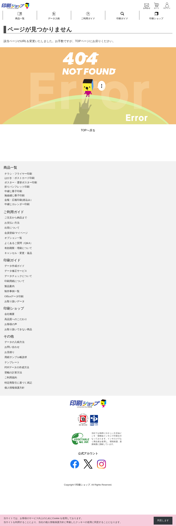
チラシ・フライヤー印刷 (18, 173)
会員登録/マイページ (16, 232)
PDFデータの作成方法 (16, 367)
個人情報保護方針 (14, 387)
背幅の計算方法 (13, 372)
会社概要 (9, 314)
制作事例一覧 (11, 291)
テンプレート (11, 362)
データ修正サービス (15, 270)
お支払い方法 (11, 222)
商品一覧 (10, 167)
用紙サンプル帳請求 (15, 357)
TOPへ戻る (88, 130)
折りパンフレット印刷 (16, 186)
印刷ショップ (14, 308)
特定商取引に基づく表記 (18, 382)
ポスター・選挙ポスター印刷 (20, 182)
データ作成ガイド (14, 265)
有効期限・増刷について (18, 248)
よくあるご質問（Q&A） (18, 243)
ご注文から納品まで (15, 217)
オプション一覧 (13, 237)
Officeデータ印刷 (14, 296)
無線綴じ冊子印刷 (14, 195)
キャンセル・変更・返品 (18, 253)
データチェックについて (18, 276)
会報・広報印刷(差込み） (18, 199)
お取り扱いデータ (14, 301)
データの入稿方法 (14, 342)
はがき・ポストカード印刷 (19, 178)
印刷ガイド (12, 260)
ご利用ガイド (14, 212)
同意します (163, 520)
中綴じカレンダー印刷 (16, 204)
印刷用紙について (14, 281)
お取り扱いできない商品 (18, 329)
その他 (9, 336)
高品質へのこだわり (15, 319)
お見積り (9, 352)
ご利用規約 (10, 377)
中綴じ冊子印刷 (13, 191)
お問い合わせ (11, 347)
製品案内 (9, 286)
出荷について (11, 227)
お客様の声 (10, 324)
